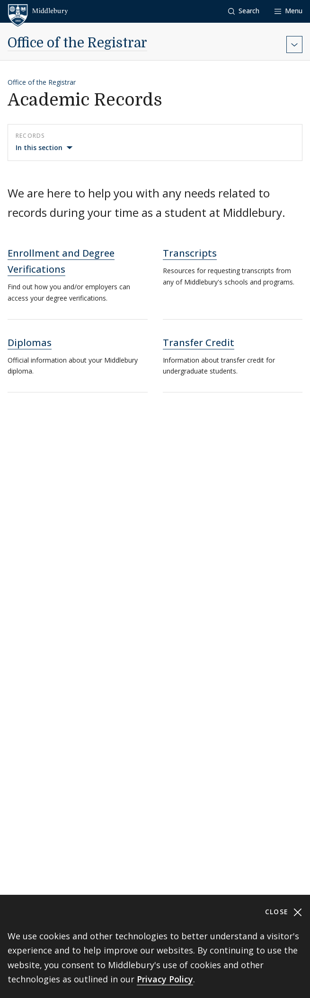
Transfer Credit (198, 342)
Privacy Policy (165, 979)
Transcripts (190, 253)
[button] (244, 11)
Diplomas (30, 342)
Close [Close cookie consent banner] (283, 912)
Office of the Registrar (77, 43)
